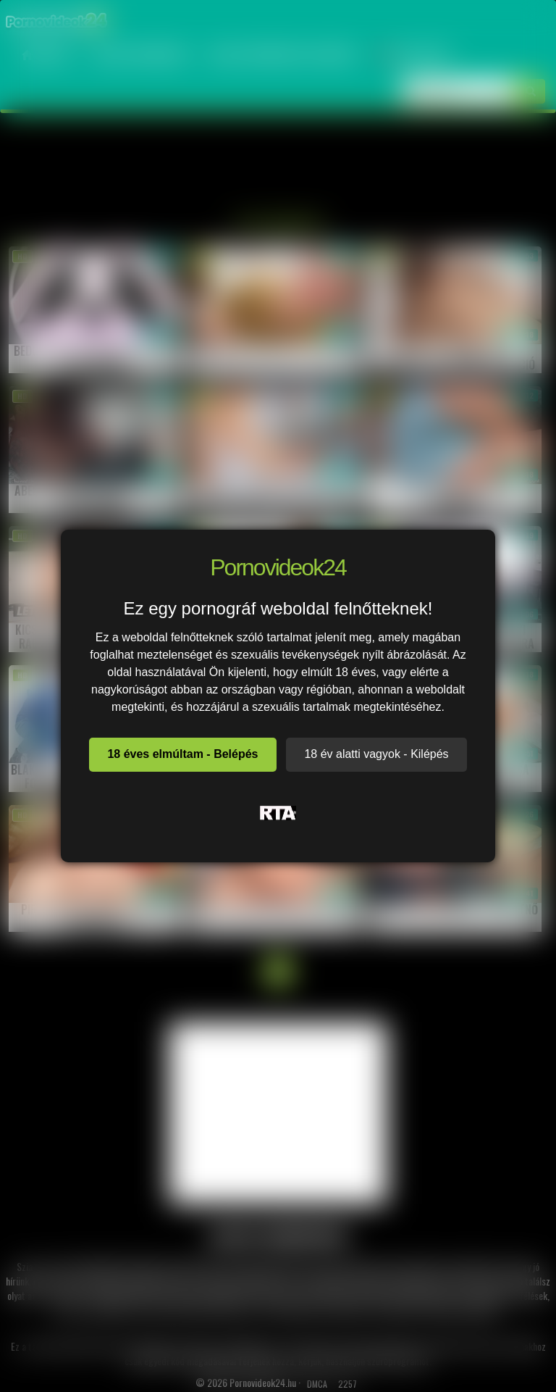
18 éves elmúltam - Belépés (182, 754)
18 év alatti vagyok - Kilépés (376, 754)
